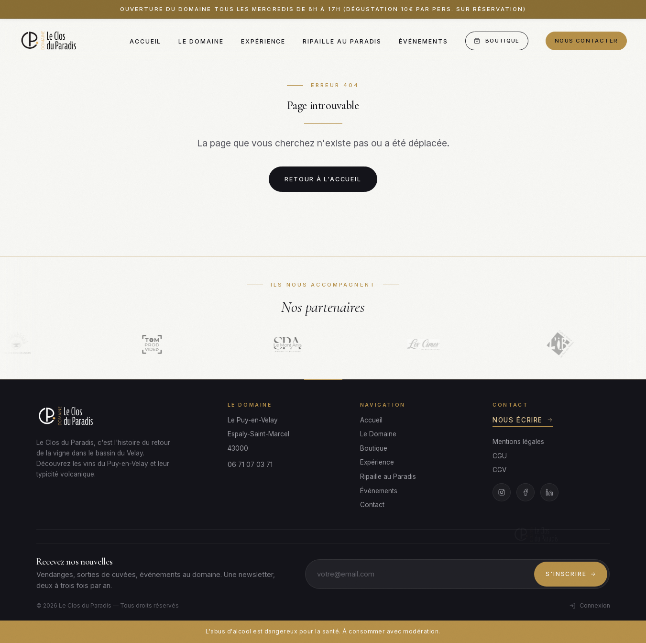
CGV (499, 470)
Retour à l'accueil (323, 179)
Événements (423, 41)
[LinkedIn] (549, 492)
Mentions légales (518, 441)
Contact (372, 505)
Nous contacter (586, 40)
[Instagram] (502, 492)
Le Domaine (200, 41)
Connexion (589, 605)
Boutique (496, 40)
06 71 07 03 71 (250, 464)
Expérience (263, 41)
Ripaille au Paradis (342, 41)
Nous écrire (523, 420)
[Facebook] (525, 492)
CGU (500, 456)
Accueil (146, 41)
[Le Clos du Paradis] (49, 41)
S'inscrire (571, 573)
